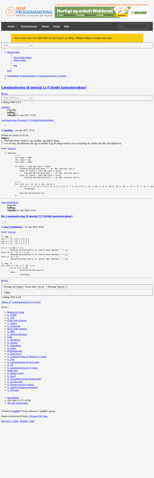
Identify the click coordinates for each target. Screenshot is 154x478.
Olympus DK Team (38, 433)
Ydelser (45, 26)
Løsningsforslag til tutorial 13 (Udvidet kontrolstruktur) (43, 87)
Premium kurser (29, 26)
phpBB (15, 428)
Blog (66, 26)
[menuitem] (22, 57)
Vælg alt (12, 148)
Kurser (12, 26)
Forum (56, 26)
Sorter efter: (36, 303)
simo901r (5, 107)
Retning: (58, 303)
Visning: (14, 303)
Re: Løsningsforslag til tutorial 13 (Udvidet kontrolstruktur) (37, 225)
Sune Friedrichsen (9, 211)
